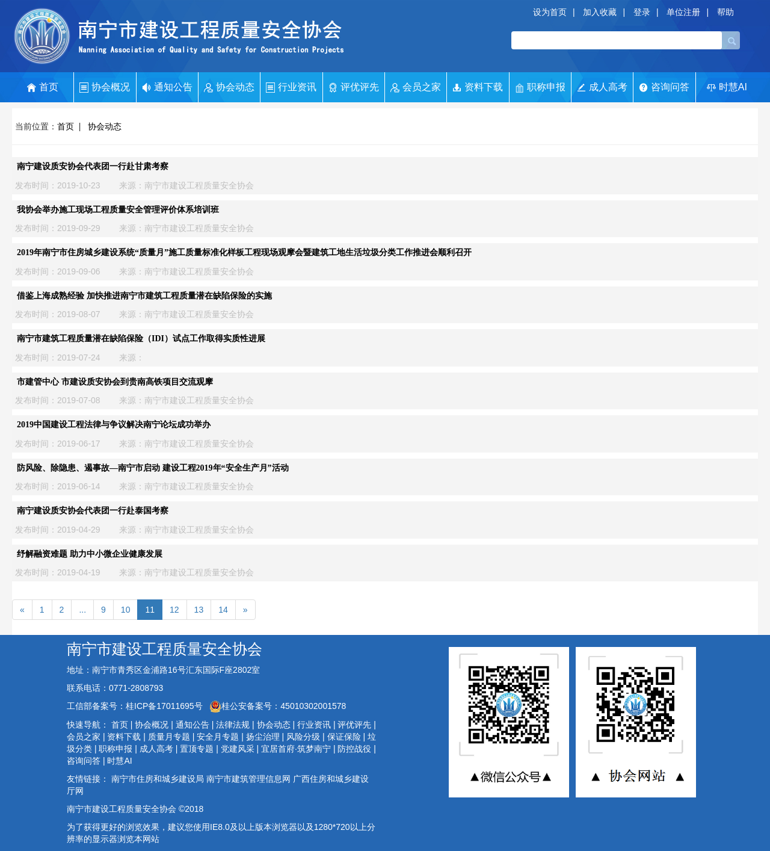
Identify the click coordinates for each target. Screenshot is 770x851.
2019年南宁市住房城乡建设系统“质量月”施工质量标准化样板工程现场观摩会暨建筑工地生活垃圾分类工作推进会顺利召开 (244, 252)
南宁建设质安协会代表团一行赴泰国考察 (92, 510)
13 (199, 609)
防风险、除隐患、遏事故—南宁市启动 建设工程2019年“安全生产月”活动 (153, 467)
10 (126, 609)
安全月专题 (218, 736)
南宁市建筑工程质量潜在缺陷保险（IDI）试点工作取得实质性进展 (141, 338)
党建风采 (237, 749)
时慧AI (727, 87)
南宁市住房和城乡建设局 (157, 779)
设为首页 (550, 12)
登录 (641, 12)
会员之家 (415, 87)
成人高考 (602, 87)
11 (150, 609)
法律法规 (233, 724)
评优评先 (353, 87)
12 (174, 609)
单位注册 (683, 12)
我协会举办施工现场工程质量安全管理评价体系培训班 (118, 209)
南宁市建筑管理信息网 (248, 779)
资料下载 (477, 87)
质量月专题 (169, 736)
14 (223, 609)
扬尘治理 (263, 736)
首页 (42, 87)
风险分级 (303, 736)
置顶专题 (197, 749)
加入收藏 (600, 12)
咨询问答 (664, 87)
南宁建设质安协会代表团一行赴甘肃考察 (92, 166)
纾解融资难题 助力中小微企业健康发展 (89, 554)
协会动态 (229, 87)
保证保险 (344, 736)
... (82, 609)
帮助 (725, 12)
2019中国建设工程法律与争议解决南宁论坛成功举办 (114, 424)
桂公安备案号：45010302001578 (277, 706)
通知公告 (167, 87)
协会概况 (104, 87)
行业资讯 (291, 87)
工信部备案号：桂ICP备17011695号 (136, 706)
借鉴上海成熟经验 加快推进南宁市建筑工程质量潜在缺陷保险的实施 (144, 295)
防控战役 (354, 749)
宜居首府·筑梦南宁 (296, 749)
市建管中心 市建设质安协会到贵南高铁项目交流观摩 (115, 381)
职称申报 (540, 87)
